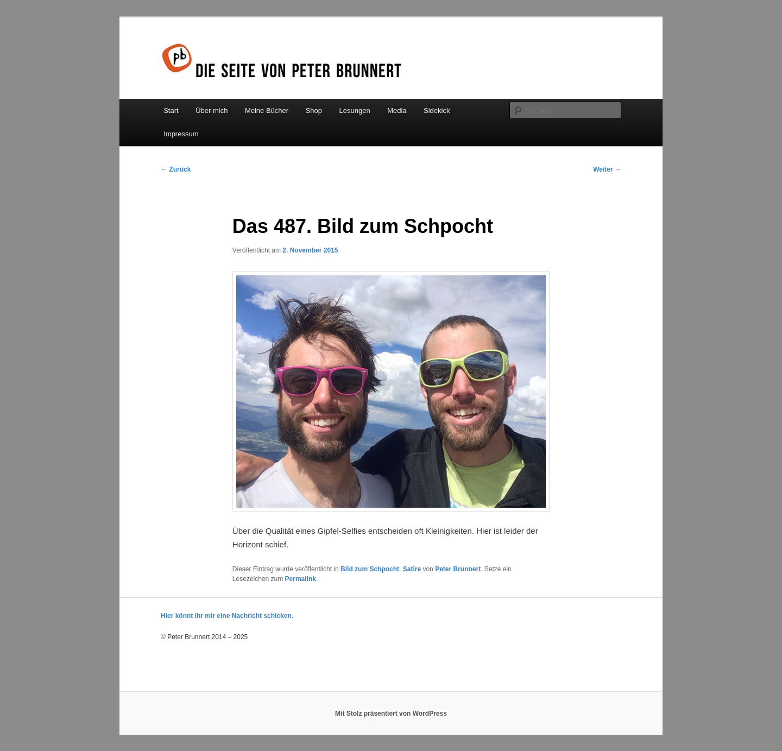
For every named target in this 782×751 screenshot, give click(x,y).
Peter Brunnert (458, 569)
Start (170, 110)
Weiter (607, 169)
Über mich (211, 110)
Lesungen (354, 110)
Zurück (176, 169)
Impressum (180, 134)
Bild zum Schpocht (369, 569)
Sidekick (437, 110)
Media (396, 110)
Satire (412, 569)
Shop (314, 110)
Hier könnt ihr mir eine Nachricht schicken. (227, 616)
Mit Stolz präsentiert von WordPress (391, 713)
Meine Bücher (266, 110)
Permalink (300, 579)
